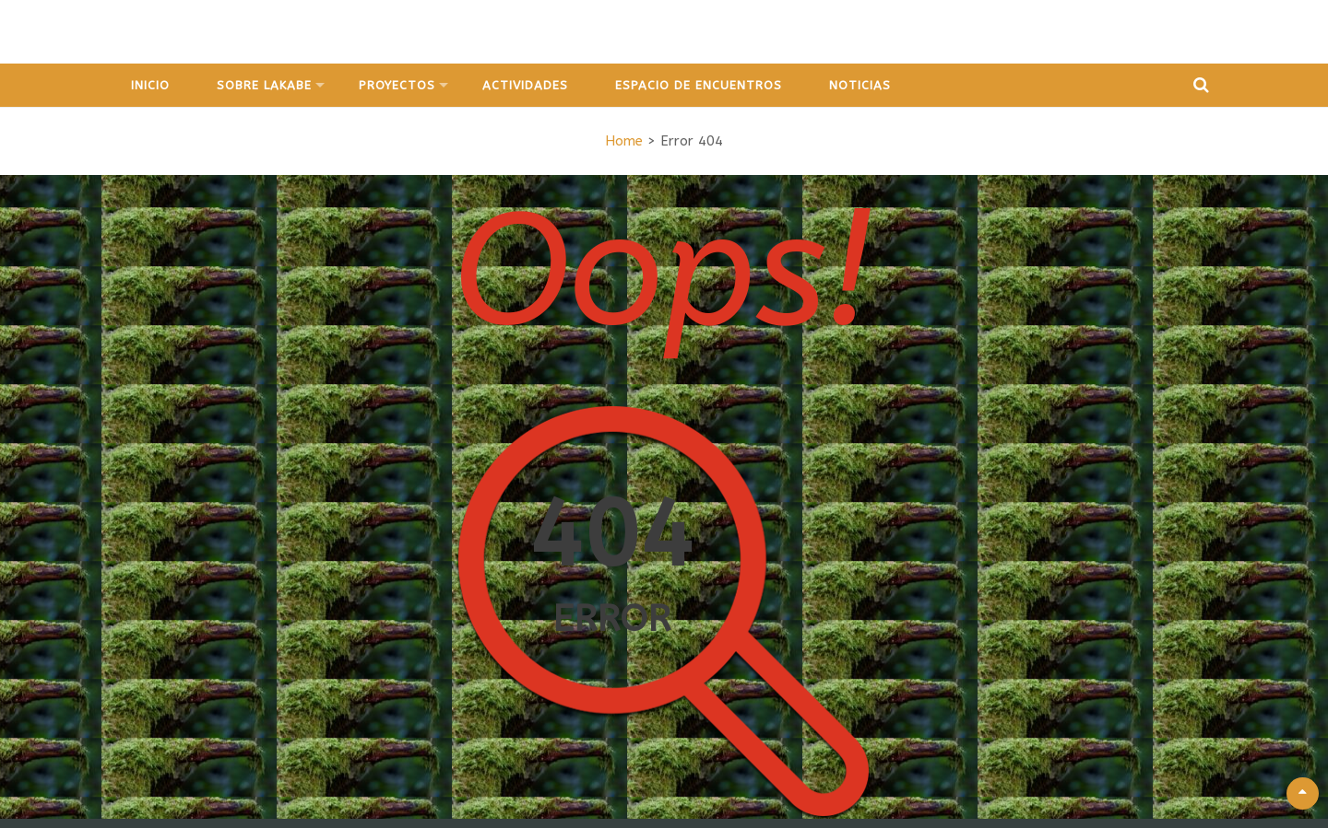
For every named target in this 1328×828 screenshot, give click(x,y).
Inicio (150, 85)
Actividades (525, 85)
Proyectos (397, 85)
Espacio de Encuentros (698, 85)
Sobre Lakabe (264, 85)
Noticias (860, 85)
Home (624, 141)
